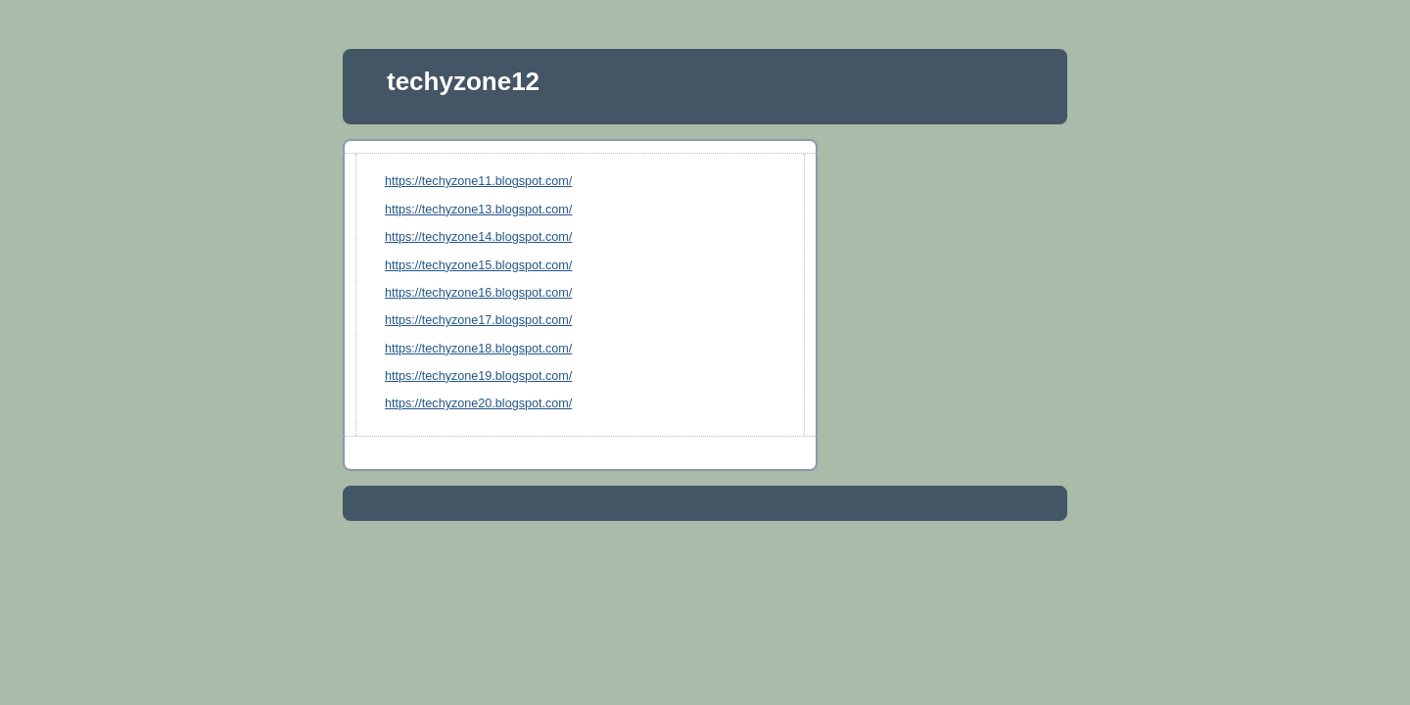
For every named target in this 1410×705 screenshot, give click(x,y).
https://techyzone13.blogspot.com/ (478, 209)
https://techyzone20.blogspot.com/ (478, 403)
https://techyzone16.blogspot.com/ (478, 293)
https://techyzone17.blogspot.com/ (478, 320)
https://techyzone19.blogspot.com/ (478, 376)
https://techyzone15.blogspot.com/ (478, 265)
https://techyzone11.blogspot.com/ (478, 181)
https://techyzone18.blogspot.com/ (478, 348)
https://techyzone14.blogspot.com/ (478, 237)
